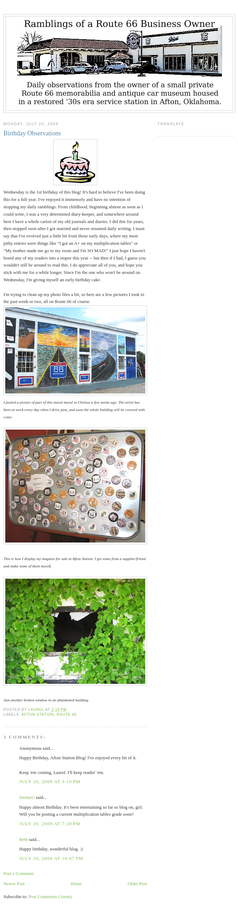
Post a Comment (19, 873)
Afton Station (37, 714)
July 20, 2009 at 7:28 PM (49, 823)
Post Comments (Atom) (50, 896)
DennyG (27, 797)
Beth (23, 839)
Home (76, 883)
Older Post (137, 883)
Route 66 (67, 714)
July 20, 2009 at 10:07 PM (51, 858)
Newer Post (14, 883)
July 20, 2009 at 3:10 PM (49, 781)
